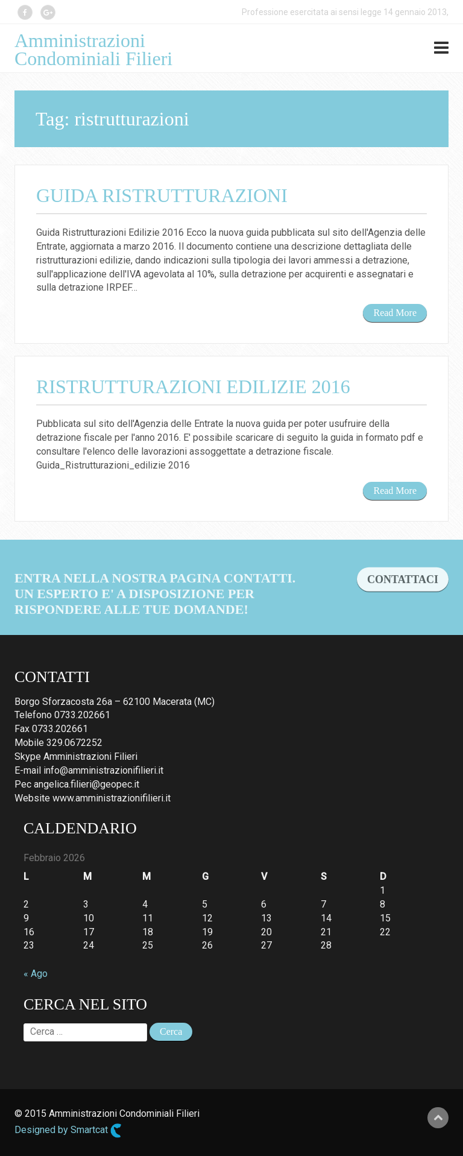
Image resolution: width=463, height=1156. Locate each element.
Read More (395, 313)
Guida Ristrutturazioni (162, 195)
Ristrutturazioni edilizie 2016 (193, 386)
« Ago (36, 973)
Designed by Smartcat (68, 1130)
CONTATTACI (402, 590)
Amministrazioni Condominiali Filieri (93, 49)
